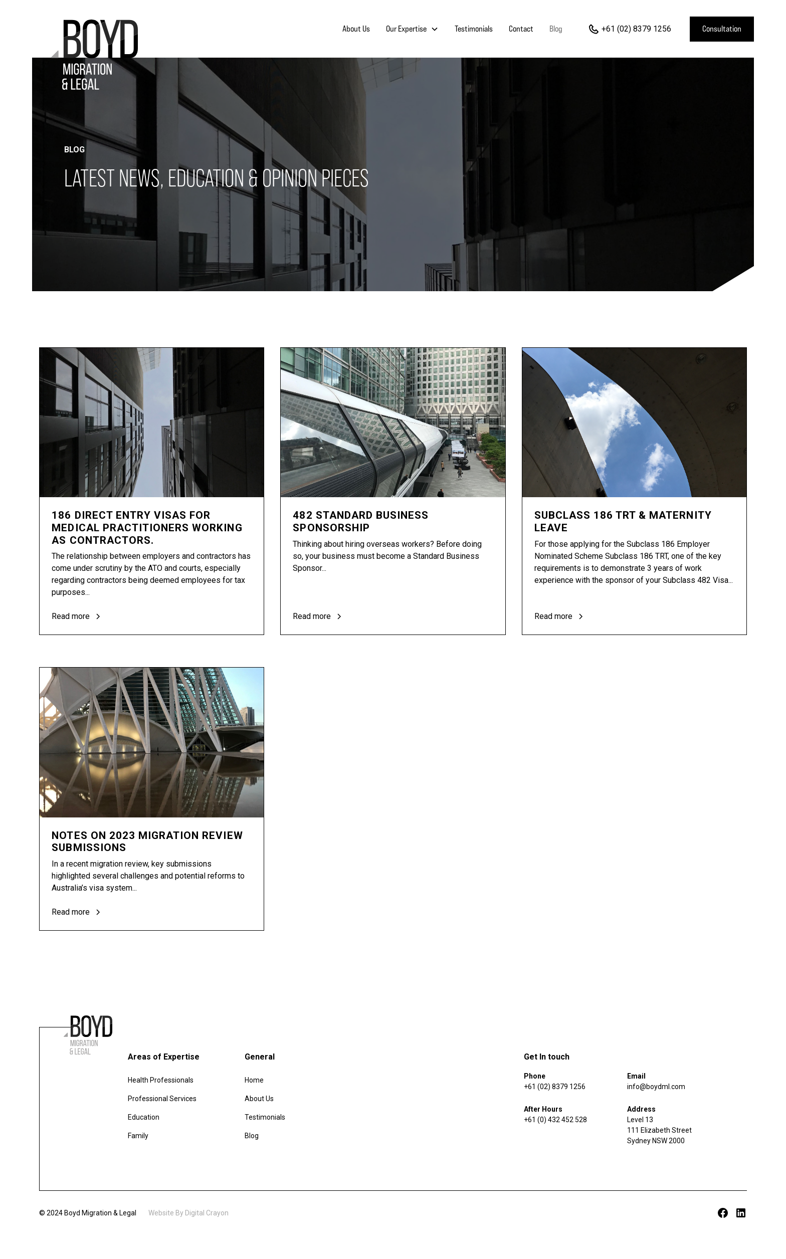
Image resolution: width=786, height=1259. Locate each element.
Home (254, 1080)
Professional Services (162, 1099)
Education (143, 1117)
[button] (412, 29)
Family (138, 1136)
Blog (555, 29)
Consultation (721, 29)
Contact (521, 29)
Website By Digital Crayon (188, 1213)
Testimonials (474, 29)
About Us (356, 29)
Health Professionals (160, 1080)
